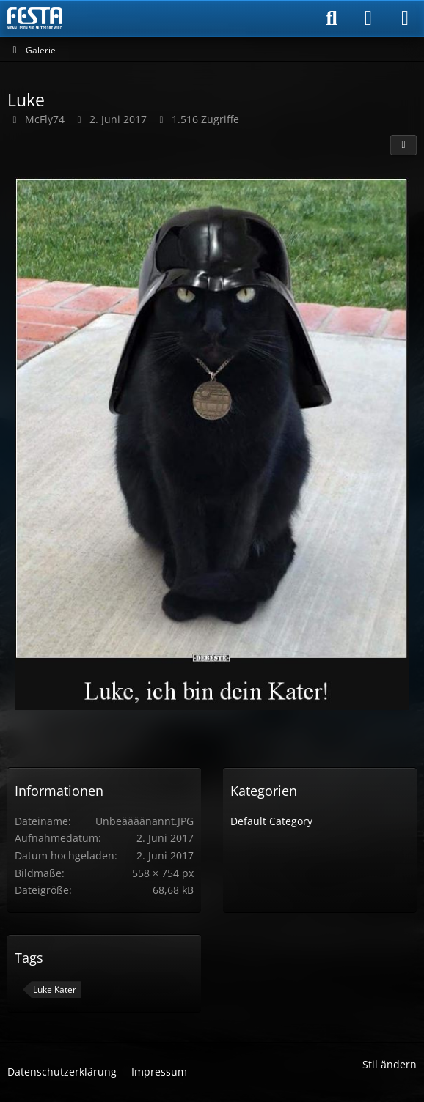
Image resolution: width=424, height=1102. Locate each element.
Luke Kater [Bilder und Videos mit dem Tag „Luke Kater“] (54, 989)
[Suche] (331, 18)
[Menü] (405, 18)
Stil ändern (389, 1064)
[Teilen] (403, 145)
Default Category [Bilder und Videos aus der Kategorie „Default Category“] (271, 821)
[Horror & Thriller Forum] (34, 18)
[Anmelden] (368, 18)
